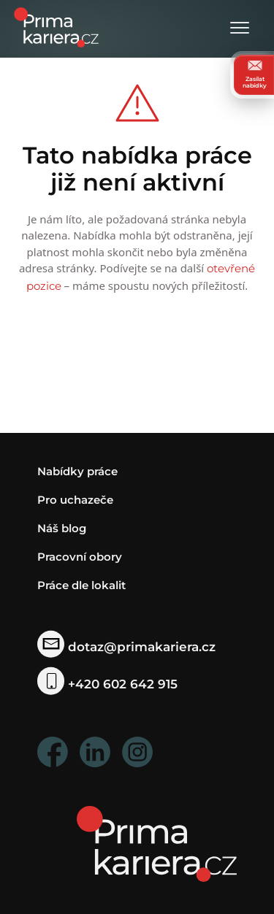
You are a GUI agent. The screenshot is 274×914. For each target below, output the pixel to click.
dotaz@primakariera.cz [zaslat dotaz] (126, 646)
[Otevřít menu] (239, 28)
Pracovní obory (79, 557)
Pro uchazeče (75, 500)
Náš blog (61, 528)
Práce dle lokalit (81, 585)
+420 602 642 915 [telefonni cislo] (107, 683)
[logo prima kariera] (56, 26)
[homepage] (157, 843)
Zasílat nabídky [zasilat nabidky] (255, 74)
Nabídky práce (77, 471)
